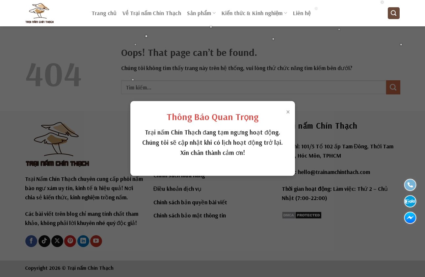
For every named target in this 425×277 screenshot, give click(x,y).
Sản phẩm (201, 13)
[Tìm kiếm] (394, 13)
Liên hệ (301, 13)
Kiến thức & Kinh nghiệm (254, 13)
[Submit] (393, 87)
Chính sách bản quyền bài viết (190, 202)
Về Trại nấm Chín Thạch (151, 13)
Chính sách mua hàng (179, 175)
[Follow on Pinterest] (70, 241)
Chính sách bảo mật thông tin (189, 215)
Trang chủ (104, 13)
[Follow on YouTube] (96, 241)
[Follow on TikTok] (44, 241)
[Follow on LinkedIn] (83, 241)
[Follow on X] (57, 241)
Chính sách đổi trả (175, 161)
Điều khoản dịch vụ (177, 188)
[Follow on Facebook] (31, 241)
